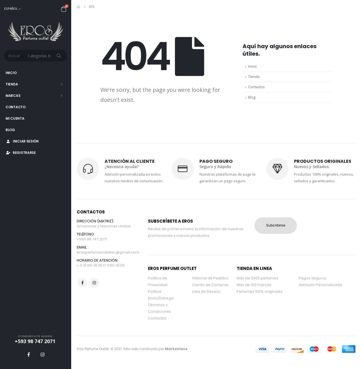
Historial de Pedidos (210, 278)
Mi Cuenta (15, 118)
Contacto (16, 107)
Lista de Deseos (206, 291)
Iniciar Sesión (22, 141)
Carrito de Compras (210, 284)
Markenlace (176, 348)
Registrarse (21, 152)
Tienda (12, 84)
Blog (10, 129)
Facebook (82, 283)
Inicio (11, 72)
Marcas (13, 95)
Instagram (94, 283)
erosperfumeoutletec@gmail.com (108, 252)
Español (11, 9)
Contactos (256, 87)
